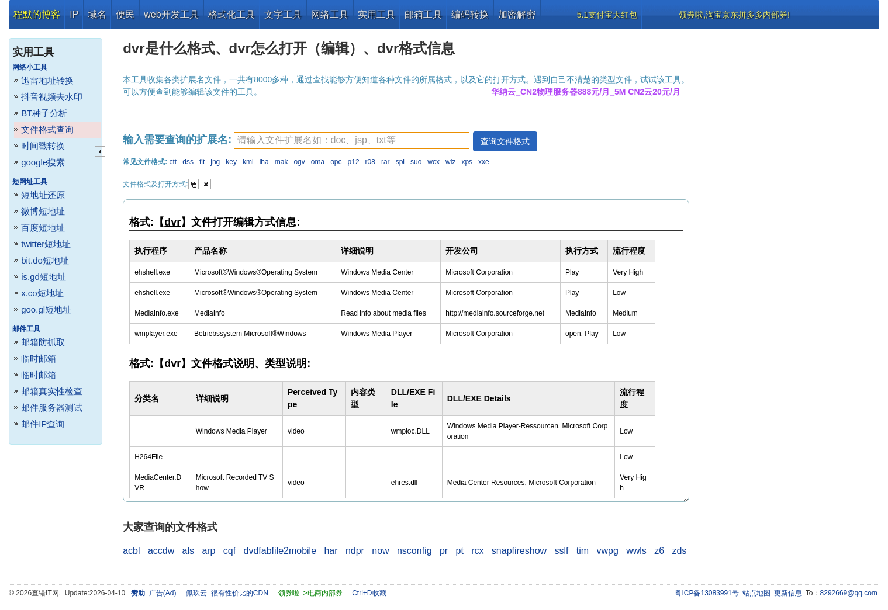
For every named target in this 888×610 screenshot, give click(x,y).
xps (466, 162)
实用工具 (376, 14)
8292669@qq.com (848, 593)
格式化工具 (231, 14)
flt (202, 162)
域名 (97, 14)
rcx (477, 551)
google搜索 (43, 162)
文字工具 (283, 14)
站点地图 (756, 593)
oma (317, 162)
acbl (131, 551)
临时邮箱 (38, 358)
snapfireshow (519, 551)
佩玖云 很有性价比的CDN (227, 593)
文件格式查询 (47, 129)
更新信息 (788, 593)
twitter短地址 (46, 244)
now (380, 551)
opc (335, 162)
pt (459, 551)
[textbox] (351, 140)
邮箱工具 (423, 14)
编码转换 (470, 14)
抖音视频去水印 (51, 97)
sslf (561, 551)
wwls (636, 551)
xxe (483, 162)
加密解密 (516, 14)
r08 (370, 162)
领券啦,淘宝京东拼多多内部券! (734, 14)
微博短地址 (43, 211)
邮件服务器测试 (51, 408)
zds (679, 551)
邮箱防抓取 (43, 342)
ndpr (354, 551)
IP (74, 14)
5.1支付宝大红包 (607, 14)
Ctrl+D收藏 (369, 593)
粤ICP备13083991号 (706, 593)
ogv (299, 162)
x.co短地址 (42, 293)
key (231, 162)
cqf (229, 551)
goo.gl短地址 (46, 309)
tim (582, 551)
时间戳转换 (43, 146)
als (188, 551)
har (330, 551)
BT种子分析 (44, 113)
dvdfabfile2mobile (280, 551)
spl (400, 162)
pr (444, 551)
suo (415, 162)
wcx (433, 162)
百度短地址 (43, 228)
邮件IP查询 (42, 424)
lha (264, 162)
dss (188, 162)
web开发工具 (171, 14)
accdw (161, 551)
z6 (659, 551)
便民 (125, 14)
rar (385, 162)
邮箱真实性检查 (51, 391)
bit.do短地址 (45, 260)
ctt (173, 162)
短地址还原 (43, 195)
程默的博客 (36, 14)
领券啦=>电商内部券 (310, 593)
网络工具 (329, 14)
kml (248, 162)
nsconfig (414, 551)
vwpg (607, 551)
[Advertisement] (791, 204)
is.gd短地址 (43, 277)
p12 (354, 162)
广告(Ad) (163, 593)
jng (215, 162)
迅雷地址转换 (47, 80)
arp (208, 551)
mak (281, 162)
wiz (450, 162)
